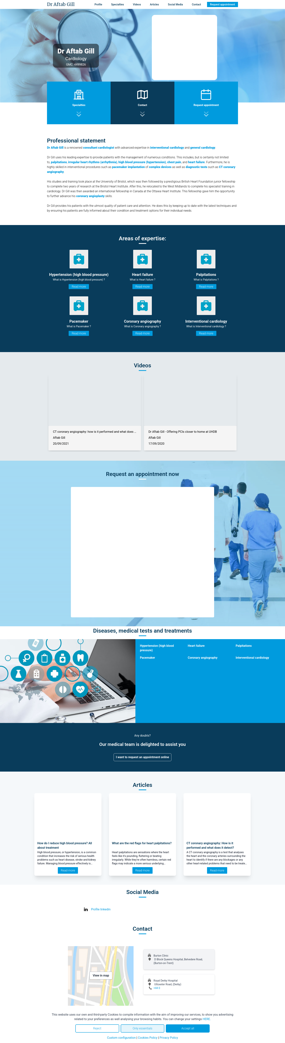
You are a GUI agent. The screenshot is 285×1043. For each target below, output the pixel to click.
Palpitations (244, 646)
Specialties (117, 4)
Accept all (187, 1028)
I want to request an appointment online (142, 757)
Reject (97, 1028)
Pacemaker (147, 657)
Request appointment (222, 4)
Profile (98, 4)
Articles (154, 4)
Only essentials (142, 1028)
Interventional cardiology (252, 657)
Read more (79, 286)
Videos (137, 4)
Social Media (175, 4)
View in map (101, 975)
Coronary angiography (202, 657)
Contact (196, 4)
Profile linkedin (101, 909)
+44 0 (157, 988)
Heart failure (196, 646)
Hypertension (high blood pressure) (157, 648)
